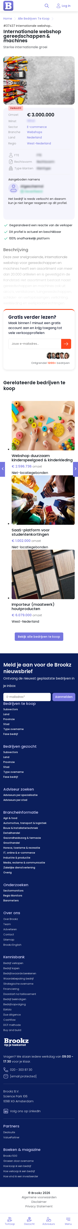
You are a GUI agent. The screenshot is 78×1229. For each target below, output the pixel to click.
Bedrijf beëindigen (14, 999)
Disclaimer (39, 1202)
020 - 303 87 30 (21, 1070)
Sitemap (8, 939)
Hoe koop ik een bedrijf (17, 1166)
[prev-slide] (2, 469)
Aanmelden (64, 697)
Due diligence (12, 1014)
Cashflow (9, 1020)
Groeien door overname (18, 1161)
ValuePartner (11, 1137)
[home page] (8, 6)
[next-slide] (75, 469)
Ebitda (7, 1009)
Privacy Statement (39, 1206)
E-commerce (37, 127)
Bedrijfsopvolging (14, 1004)
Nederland (34, 137)
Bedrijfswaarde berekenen (19, 973)
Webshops (34, 132)
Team (7, 924)
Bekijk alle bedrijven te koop (39, 637)
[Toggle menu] (68, 1221)
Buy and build (12, 1030)
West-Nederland (39, 143)
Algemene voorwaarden (39, 1197)
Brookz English (12, 945)
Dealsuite (9, 1132)
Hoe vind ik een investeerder (20, 1176)
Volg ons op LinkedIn (25, 1111)
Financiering (11, 989)
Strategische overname (18, 983)
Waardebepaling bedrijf (18, 978)
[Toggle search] (47, 6)
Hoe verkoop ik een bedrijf (19, 1171)
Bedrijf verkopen (13, 963)
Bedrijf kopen (11, 968)
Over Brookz (10, 919)
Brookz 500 (10, 1156)
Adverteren (10, 929)
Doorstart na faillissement (19, 994)
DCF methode (12, 1025)
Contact (8, 934)
